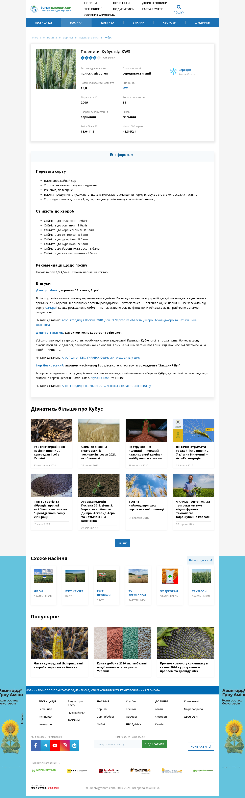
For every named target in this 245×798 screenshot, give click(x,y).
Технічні (131, 713)
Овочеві (131, 721)
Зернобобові (106, 721)
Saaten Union (43, 596)
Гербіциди (46, 713)
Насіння (76, 22)
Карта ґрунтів (153, 9)
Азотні (159, 713)
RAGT (68, 596)
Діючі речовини (154, 3)
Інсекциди (45, 729)
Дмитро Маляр (47, 290)
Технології (92, 9)
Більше (122, 543)
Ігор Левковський (50, 365)
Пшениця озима (89, 37)
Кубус (108, 37)
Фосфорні (161, 721)
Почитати (121, 3)
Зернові (68, 37)
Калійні (160, 729)
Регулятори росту (76, 707)
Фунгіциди (45, 721)
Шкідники (202, 22)
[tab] (122, 155)
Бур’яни (138, 22)
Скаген (106, 378)
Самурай (51, 307)
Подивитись (123, 9)
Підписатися (154, 748)
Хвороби (169, 22)
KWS (126, 88)
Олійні (101, 729)
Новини (90, 3)
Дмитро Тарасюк (49, 332)
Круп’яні (131, 705)
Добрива (107, 22)
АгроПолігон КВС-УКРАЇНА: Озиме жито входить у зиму (101, 357)
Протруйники (77, 717)
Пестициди (43, 22)
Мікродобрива (194, 713)
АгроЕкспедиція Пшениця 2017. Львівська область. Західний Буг (107, 386)
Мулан (95, 378)
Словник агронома (99, 15)
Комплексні (192, 705)
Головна (36, 37)
